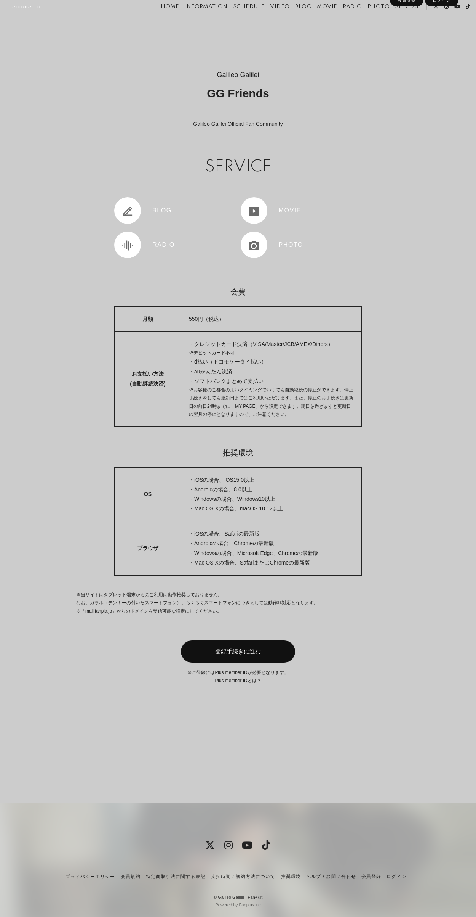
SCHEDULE (236, 22)
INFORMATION (193, 22)
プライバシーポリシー (90, 876)
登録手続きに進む (238, 651)
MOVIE (314, 22)
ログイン (442, 35)
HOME (157, 22)
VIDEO (267, 22)
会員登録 (407, 35)
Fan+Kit (255, 897)
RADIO (339, 22)
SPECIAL (394, 22)
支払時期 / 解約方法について (243, 876)
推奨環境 (291, 876)
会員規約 (131, 876)
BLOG (290, 22)
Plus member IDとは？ (238, 680)
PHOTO (366, 22)
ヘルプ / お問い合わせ (331, 876)
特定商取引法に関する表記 (175, 876)
